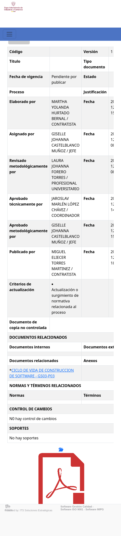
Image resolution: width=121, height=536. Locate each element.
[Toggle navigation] (9, 34)
